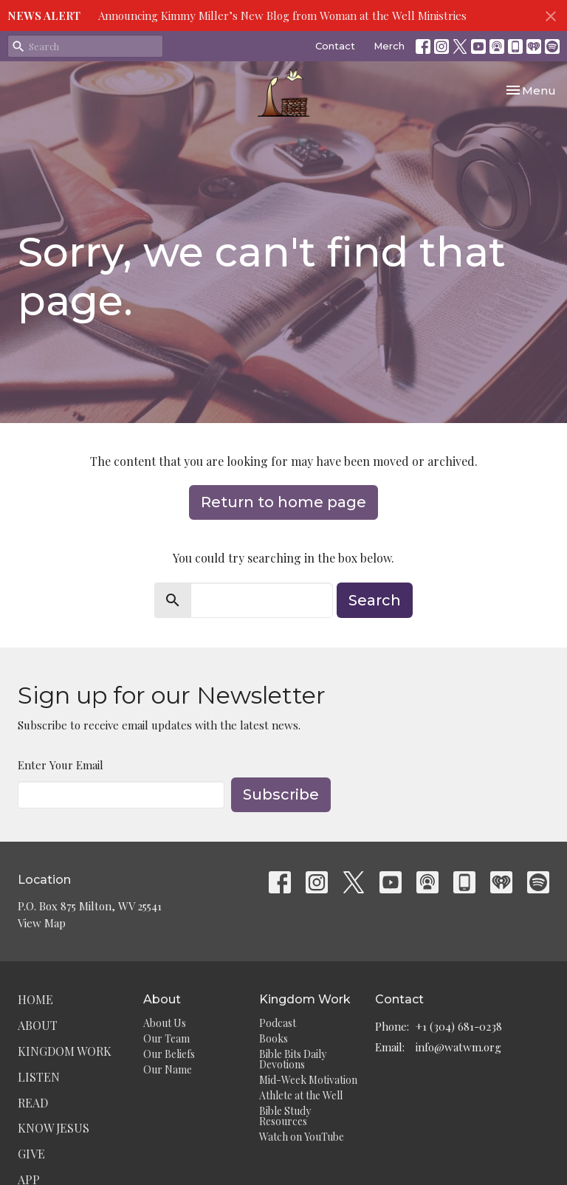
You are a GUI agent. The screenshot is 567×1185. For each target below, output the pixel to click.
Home (35, 999)
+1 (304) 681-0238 (459, 1026)
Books (273, 1038)
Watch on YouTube (301, 1137)
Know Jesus (53, 1128)
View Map (42, 923)
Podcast (277, 1023)
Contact (335, 46)
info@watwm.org (458, 1047)
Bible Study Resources (285, 1116)
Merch (389, 46)
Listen (39, 1077)
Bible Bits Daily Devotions (292, 1059)
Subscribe (281, 794)
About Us (164, 1023)
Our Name (167, 1069)
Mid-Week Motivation (308, 1080)
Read (33, 1102)
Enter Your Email (60, 765)
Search (374, 600)
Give (31, 1153)
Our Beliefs (169, 1054)
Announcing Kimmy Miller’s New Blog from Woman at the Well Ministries (282, 15)
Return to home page (283, 502)
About (38, 1025)
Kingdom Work (64, 1051)
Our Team (166, 1038)
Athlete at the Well (301, 1095)
